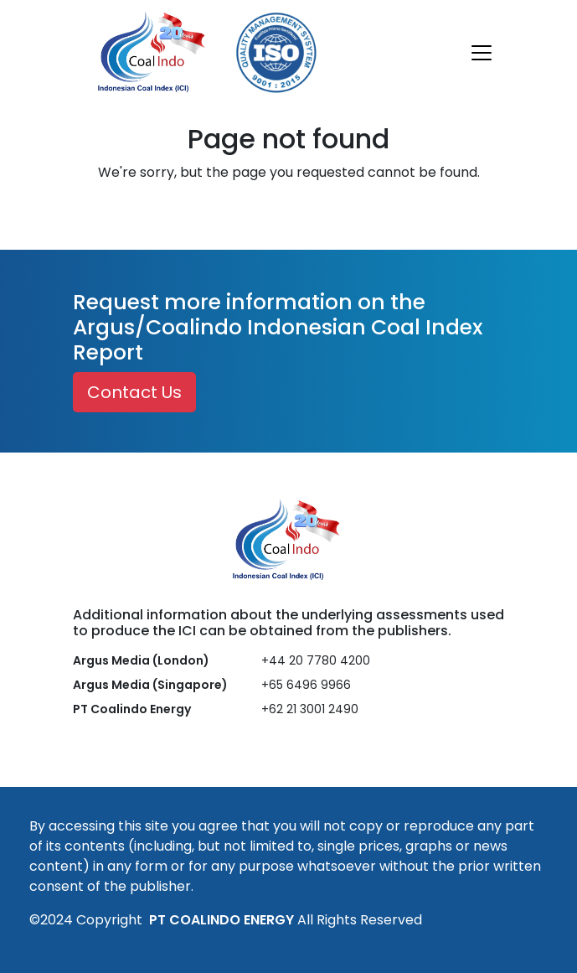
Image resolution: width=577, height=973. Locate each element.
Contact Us (134, 392)
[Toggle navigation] (481, 53)
